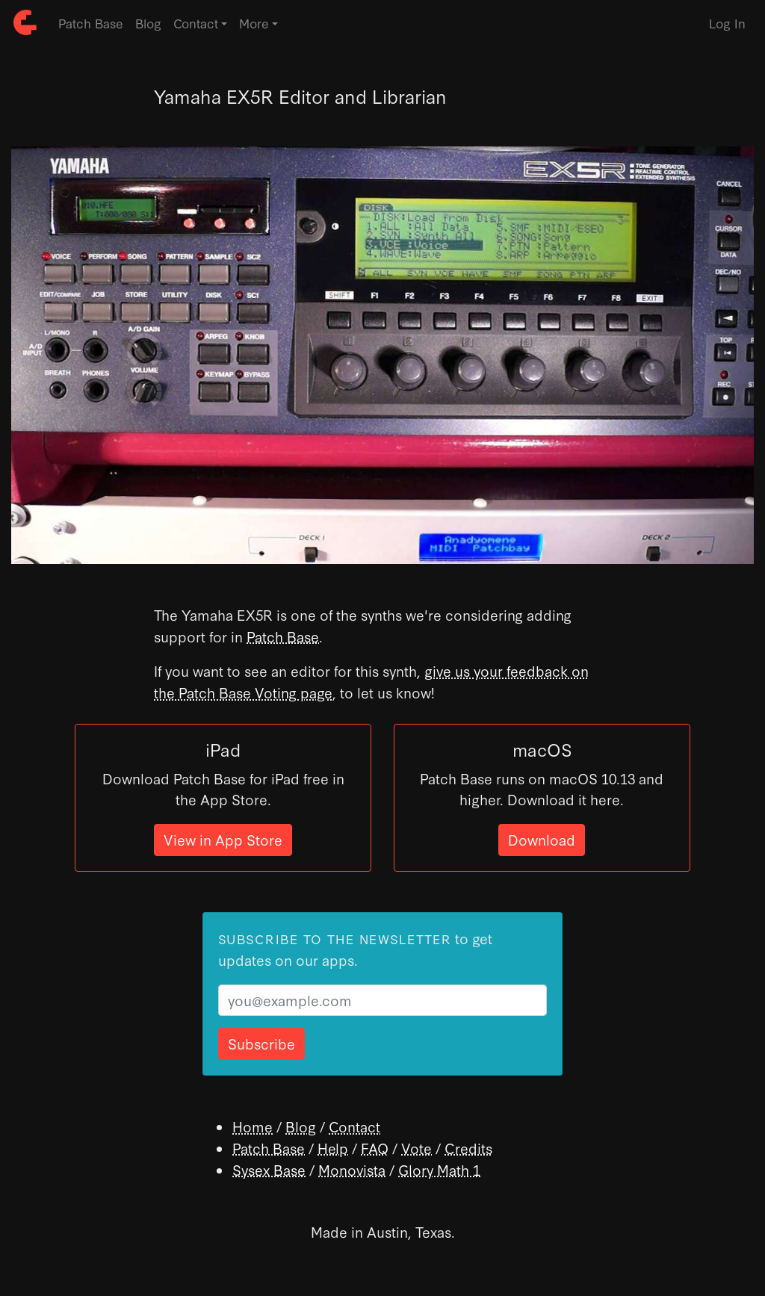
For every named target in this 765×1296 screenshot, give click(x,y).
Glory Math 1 (439, 1169)
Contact (354, 1126)
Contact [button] (195, 22)
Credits (468, 1148)
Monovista (351, 1169)
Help (333, 1148)
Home (252, 1126)
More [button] (254, 22)
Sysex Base (269, 1169)
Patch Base (90, 22)
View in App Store (223, 839)
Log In (727, 22)
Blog (148, 22)
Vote (416, 1148)
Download (541, 839)
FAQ (374, 1148)
